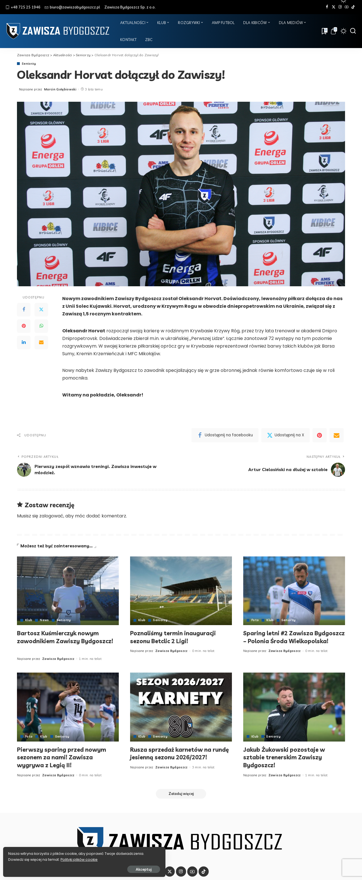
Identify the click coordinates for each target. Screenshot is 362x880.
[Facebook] (327, 7)
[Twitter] (333, 7)
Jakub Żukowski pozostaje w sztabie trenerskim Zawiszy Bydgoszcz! (286, 757)
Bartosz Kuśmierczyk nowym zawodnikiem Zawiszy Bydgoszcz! (61, 641)
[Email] (41, 342)
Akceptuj (67, 868)
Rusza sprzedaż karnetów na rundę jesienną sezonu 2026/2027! (173, 757)
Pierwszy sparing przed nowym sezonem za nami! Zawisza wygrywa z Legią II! (64, 757)
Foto (255, 620)
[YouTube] (346, 7)
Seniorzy (29, 63)
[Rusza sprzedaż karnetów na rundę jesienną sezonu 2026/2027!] (181, 707)
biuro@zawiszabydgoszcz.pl (72, 7)
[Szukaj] (353, 31)
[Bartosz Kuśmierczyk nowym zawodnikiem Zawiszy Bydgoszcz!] (68, 590)
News (44, 620)
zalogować (51, 516)
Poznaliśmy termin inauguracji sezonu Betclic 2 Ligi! (176, 637)
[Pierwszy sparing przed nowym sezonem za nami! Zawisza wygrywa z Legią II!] (68, 707)
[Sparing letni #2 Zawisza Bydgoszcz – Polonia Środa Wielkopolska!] (294, 590)
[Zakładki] (324, 31)
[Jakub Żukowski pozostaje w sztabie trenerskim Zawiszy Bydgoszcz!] (294, 707)
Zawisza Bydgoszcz (58, 659)
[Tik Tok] (353, 7)
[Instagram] (340, 7)
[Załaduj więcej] (181, 794)
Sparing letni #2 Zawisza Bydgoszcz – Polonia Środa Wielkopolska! (283, 641)
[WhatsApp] (41, 326)
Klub (28, 620)
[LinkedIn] (24, 342)
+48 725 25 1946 (23, 7)
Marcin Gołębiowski (60, 89)
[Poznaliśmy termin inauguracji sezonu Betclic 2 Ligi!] (181, 590)
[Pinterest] (24, 326)
